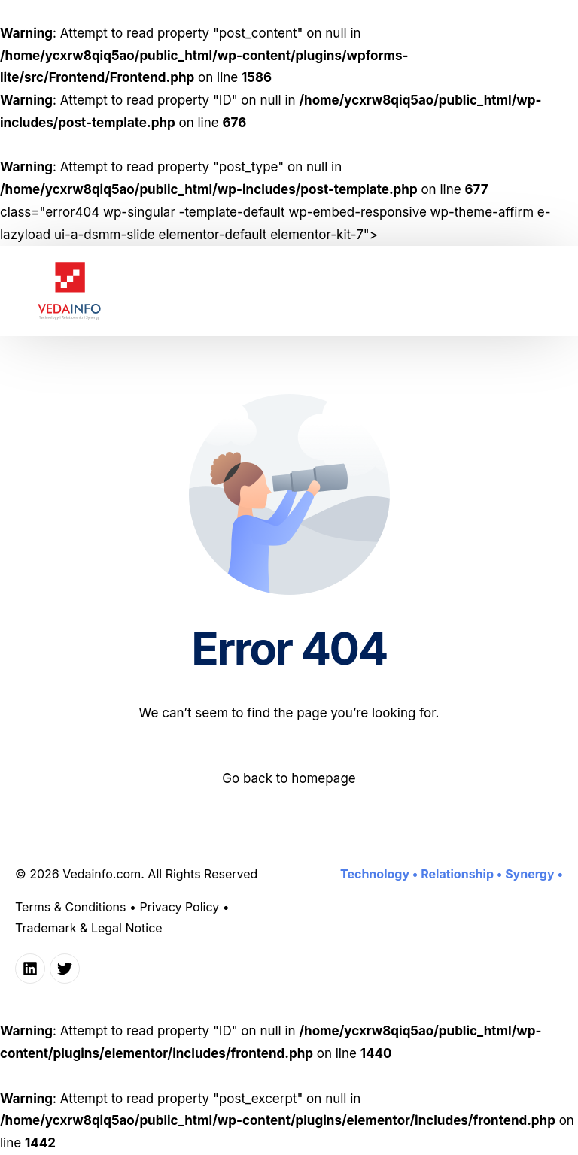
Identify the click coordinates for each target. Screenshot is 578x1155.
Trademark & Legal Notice (89, 927)
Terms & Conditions (70, 906)
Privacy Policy (179, 906)
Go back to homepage (288, 778)
